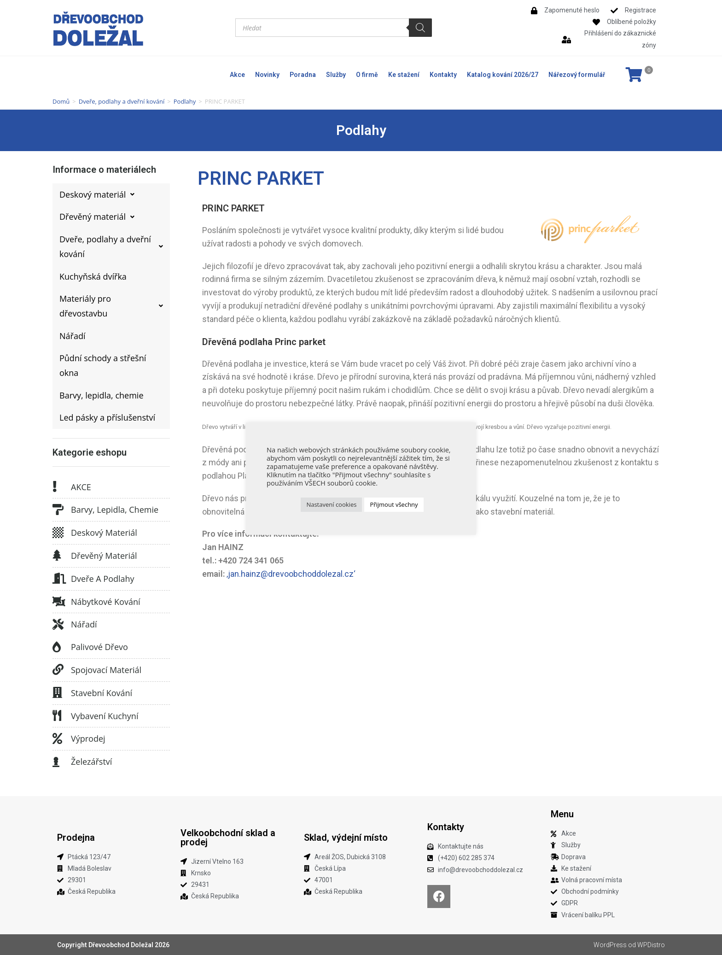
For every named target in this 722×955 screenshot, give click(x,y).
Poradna (303, 74)
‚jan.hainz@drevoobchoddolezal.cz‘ (291, 574)
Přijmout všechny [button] (394, 504)
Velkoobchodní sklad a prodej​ (227, 837)
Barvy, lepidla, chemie (114, 509)
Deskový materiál (104, 532)
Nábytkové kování (105, 601)
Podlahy (185, 101)
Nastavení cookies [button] (331, 504)
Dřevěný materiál (104, 555)
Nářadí (84, 624)
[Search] (420, 27)
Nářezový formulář (576, 74)
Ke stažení (403, 74)
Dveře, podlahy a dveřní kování (122, 101)
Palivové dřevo (99, 646)
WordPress (610, 945)
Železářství (91, 761)
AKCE (81, 486)
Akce (237, 74)
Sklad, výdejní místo (346, 837)
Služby (336, 74)
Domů (61, 101)
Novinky (267, 74)
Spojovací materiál (106, 669)
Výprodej (88, 738)
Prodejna (76, 837)
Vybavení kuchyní (104, 715)
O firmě (367, 74)
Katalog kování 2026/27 (502, 74)
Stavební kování (101, 692)
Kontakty (443, 74)
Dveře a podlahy (102, 578)
